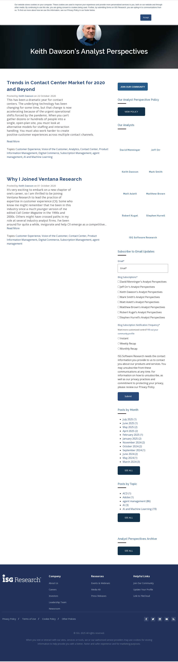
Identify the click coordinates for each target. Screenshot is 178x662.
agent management (137, 501)
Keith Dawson (26, 95)
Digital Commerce (48, 149)
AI (126, 505)
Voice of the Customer (55, 145)
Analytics (74, 145)
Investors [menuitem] (53, 596)
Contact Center (89, 145)
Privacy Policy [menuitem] (9, 619)
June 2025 (130, 423)
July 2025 (130, 419)
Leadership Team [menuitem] (57, 602)
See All (129, 551)
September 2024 (134, 450)
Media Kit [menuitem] (96, 590)
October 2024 (132, 446)
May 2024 (130, 458)
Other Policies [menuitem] (69, 619)
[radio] (143, 339)
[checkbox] (143, 300)
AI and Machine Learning (38, 153)
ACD (127, 494)
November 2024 (134, 442)
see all (129, 470)
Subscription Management (75, 149)
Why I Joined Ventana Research (44, 175)
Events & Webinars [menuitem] (100, 583)
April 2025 (130, 431)
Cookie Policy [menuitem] (49, 619)
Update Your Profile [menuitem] (143, 590)
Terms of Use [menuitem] (29, 619)
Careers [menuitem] (53, 590)
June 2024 (130, 454)
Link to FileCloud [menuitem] (141, 596)
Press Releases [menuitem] (98, 596)
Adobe (128, 497)
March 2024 (131, 462)
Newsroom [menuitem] (54, 609)
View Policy (131, 111)
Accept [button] (146, 17)
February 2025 (133, 435)
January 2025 (132, 439)
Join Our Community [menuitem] (143, 583)
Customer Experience (28, 145)
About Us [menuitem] (53, 583)
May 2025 (130, 427)
